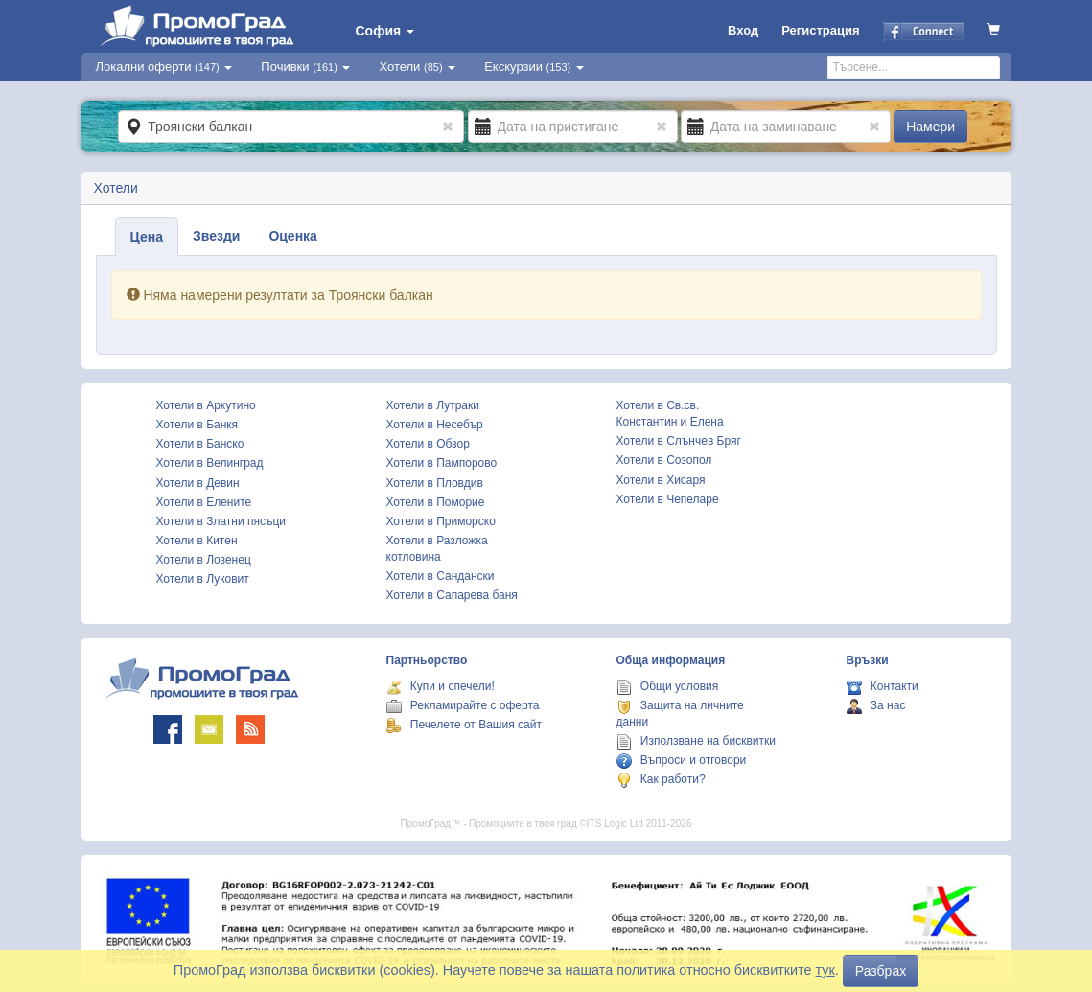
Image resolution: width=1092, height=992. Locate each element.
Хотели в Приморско (441, 521)
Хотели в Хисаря (661, 480)
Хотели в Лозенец (203, 559)
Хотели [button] (417, 66)
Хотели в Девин (198, 483)
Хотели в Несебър (434, 424)
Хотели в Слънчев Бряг (678, 441)
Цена (146, 236)
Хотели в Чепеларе (667, 499)
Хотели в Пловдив (434, 483)
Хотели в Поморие (435, 502)
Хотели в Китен (197, 540)
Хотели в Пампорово (442, 463)
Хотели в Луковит (202, 579)
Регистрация (820, 30)
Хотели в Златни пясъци (221, 521)
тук (825, 970)
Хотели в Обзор (428, 443)
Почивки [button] (305, 66)
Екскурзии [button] (534, 66)
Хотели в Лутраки (432, 405)
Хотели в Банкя (197, 424)
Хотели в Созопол (664, 460)
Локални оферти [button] (164, 66)
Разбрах (880, 971)
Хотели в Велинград (210, 463)
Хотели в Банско (200, 443)
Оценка (292, 235)
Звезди (216, 235)
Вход (743, 30)
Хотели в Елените (204, 502)
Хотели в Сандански (440, 576)
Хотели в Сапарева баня (452, 595)
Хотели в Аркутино (206, 405)
